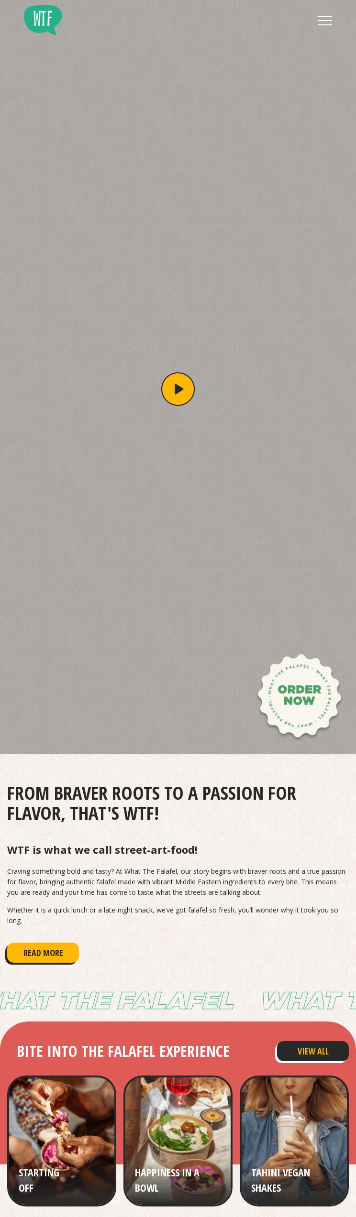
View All (313, 1051)
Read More (43, 952)
